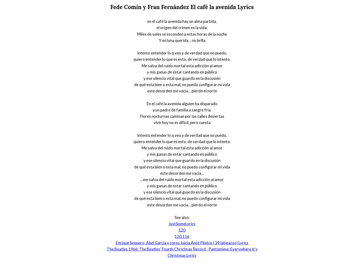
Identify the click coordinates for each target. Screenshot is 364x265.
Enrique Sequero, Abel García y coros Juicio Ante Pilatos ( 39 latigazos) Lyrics (182, 242)
